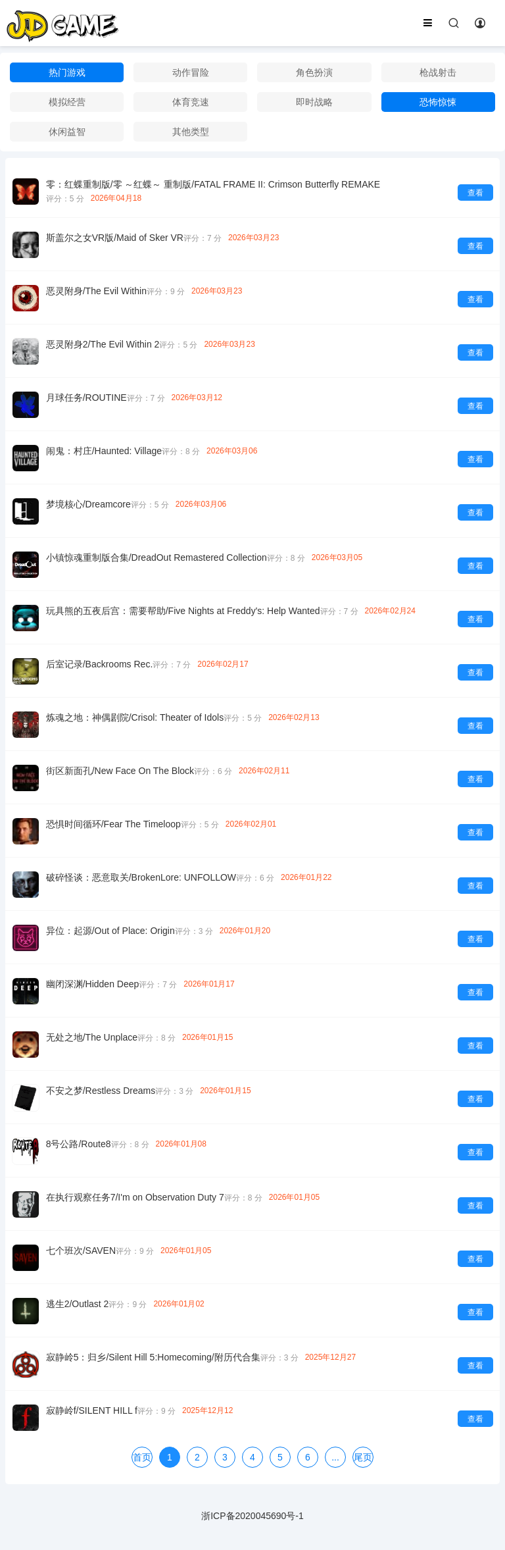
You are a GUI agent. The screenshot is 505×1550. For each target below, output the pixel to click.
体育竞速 (190, 102)
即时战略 (314, 102)
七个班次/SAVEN (81, 1250)
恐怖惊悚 (438, 102)
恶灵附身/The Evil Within (96, 291)
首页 (142, 1457)
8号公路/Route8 (78, 1144)
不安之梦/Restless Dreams (100, 1090)
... (335, 1457)
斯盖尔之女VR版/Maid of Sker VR (114, 237)
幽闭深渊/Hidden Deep (92, 984)
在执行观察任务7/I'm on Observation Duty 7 (135, 1197)
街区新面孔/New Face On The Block (120, 770)
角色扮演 (314, 72)
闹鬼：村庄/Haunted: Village (104, 451)
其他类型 (190, 131)
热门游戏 (67, 72)
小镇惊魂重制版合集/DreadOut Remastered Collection (156, 557)
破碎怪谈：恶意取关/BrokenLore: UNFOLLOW (141, 877)
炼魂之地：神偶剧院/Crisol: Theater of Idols (135, 717)
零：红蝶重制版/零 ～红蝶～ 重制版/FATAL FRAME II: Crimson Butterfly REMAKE (213, 184)
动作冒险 (190, 72)
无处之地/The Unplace (91, 1037)
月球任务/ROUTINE (86, 397)
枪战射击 (438, 72)
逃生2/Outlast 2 (77, 1304)
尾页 (363, 1457)
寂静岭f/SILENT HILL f (91, 1410)
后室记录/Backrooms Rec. (99, 664)
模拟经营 (67, 102)
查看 (475, 192)
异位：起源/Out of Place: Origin (110, 930)
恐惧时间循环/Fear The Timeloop (113, 824)
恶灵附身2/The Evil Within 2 (103, 344)
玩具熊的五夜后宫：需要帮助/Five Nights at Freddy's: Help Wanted (183, 611)
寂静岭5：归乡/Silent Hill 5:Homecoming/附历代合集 (153, 1357)
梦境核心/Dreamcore (88, 504)
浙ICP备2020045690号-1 (252, 1516)
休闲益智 (67, 131)
